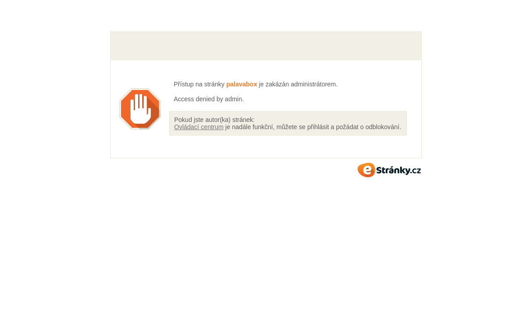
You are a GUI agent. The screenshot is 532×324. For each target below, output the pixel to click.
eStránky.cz (389, 170)
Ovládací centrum (199, 126)
